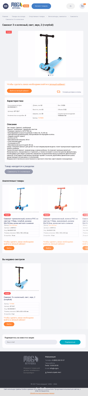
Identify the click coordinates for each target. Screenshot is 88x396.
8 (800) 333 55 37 (58, 360)
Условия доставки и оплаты (69, 92)
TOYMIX (40, 118)
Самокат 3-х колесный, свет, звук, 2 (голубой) (19, 298)
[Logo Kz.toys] (20, 5)
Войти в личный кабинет (19, 91)
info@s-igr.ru (54, 368)
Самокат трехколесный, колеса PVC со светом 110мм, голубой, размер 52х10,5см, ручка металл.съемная (21, 220)
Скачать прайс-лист (53, 372)
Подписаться (70, 342)
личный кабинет (57, 84)
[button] (48, 75)
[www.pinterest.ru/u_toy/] (36, 388)
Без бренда (13, 225)
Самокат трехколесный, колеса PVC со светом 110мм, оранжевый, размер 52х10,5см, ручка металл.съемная (60, 220)
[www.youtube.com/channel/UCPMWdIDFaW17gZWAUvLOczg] (44, 388)
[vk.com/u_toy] (49, 388)
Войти (9, 248)
